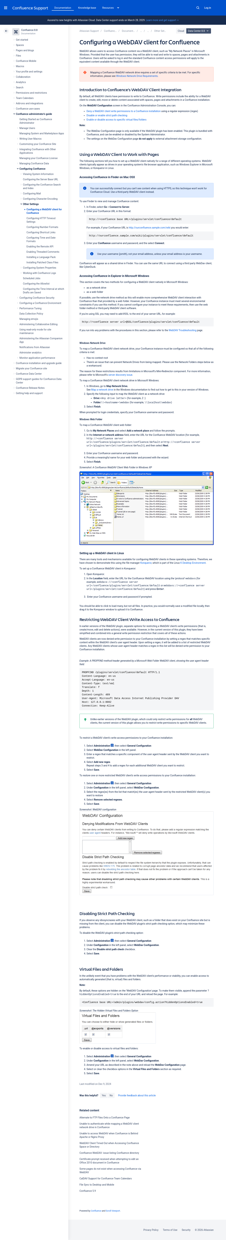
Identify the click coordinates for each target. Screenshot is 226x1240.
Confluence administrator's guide (34, 114)
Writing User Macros (30, 138)
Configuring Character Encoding (40, 198)
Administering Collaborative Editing (38, 324)
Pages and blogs (25, 50)
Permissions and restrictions (31, 92)
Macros (20, 66)
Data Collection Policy (31, 313)
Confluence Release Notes (30, 387)
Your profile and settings (29, 71)
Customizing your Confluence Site (37, 144)
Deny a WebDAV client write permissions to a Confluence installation (124, 111)
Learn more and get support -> (162, 20)
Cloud (181, 31)
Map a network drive (102, 389)
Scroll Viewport (113, 1211)
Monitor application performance (37, 357)
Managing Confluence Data (34, 163)
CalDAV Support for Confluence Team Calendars (105, 1178)
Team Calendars (25, 98)
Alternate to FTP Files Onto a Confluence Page (104, 1117)
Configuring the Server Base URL (40, 179)
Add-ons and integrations (29, 103)
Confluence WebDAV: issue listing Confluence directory (109, 1152)
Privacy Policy (150, 1230)
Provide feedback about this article (137, 1095)
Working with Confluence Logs (39, 273)
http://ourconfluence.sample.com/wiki (149, 227)
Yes (104, 1095)
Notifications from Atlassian (34, 347)
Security (186, 1230)
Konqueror (145, 562)
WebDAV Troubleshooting (182, 330)
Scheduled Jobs (31, 278)
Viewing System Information (38, 174)
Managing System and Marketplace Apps (41, 133)
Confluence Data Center (29, 373)
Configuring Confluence (32, 168)
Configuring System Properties (39, 267)
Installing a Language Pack (41, 257)
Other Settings (31, 204)
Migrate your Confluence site (31, 368)
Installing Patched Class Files (42, 262)
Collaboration (23, 76)
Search (198, 8)
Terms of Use (170, 1230)
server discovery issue (120, 374)
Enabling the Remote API (39, 246)
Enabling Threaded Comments (42, 251)
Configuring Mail (32, 193)
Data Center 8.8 (199, 31)
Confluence (96, 1211)
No (111, 1095)
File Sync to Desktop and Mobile (96, 1184)
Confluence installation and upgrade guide (39, 363)
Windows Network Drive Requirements (137, 76)
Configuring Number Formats (42, 227)
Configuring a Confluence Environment (40, 303)
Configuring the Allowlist (36, 283)
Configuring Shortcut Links (40, 232)
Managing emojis (28, 319)
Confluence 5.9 (87, 1190)
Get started (22, 39)
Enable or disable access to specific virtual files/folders (116, 119)
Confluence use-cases (28, 108)
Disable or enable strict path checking (107, 115)
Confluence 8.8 (29, 30)
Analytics (21, 82)
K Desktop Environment (193, 562)
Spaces (20, 45)
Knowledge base (87, 7)
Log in (207, 7)
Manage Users (27, 128)
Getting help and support (29, 393)
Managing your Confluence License (38, 158)
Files (18, 55)
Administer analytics (30, 352)
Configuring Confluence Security (36, 297)
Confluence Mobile (26, 61)
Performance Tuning (30, 308)
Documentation (62, 7)
